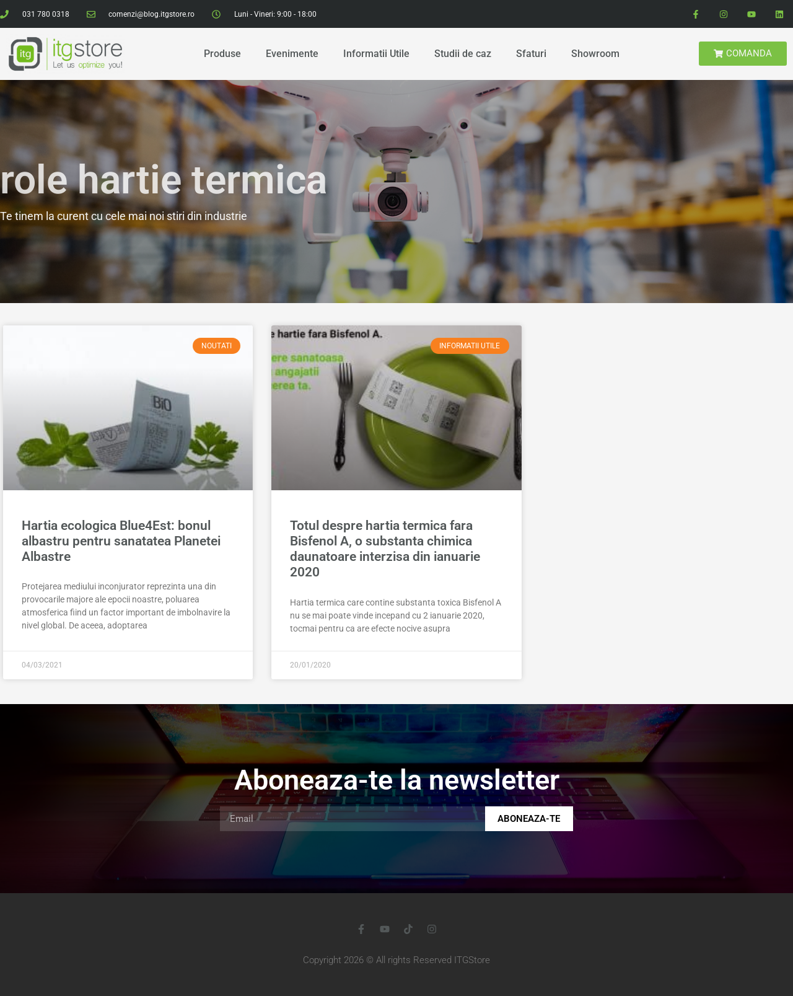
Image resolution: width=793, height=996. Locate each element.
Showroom (595, 53)
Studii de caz (462, 53)
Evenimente (292, 53)
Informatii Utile (376, 53)
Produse (222, 53)
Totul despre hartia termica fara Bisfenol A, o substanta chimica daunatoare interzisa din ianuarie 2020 (385, 549)
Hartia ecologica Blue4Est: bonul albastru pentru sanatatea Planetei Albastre (121, 541)
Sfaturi (531, 53)
